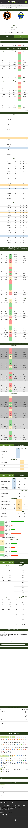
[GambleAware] (3, 824)
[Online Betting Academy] (7, 820)
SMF (9, 809)
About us (2, 823)
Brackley (24, 66)
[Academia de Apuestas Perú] (13, 820)
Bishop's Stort (24, 100)
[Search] (26, 644)
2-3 (10, 283)
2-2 (19, 88)
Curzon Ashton (9, 126)
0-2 (19, 66)
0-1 (10, 338)
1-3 (19, 90)
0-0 (10, 319)
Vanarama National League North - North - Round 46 (14, 32)
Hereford (9, 132)
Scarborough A (15, 88)
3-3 (10, 264)
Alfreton (15, 60)
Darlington (24, 62)
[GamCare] (9, 824)
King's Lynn (14, 64)
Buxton (24, 68)
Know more (25, 5)
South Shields (9, 129)
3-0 (19, 53)
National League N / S (14, 29)
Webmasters (10, 810)
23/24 (9, 45)
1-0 (19, 58)
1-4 (10, 328)
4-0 (10, 254)
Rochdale (24, 105)
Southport (14, 53)
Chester (24, 107)
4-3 (10, 269)
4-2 (10, 369)
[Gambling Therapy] (11, 824)
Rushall (9, 22)
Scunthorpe (24, 92)
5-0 (10, 354)
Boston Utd (24, 58)
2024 (9, 75)
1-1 (10, 277)
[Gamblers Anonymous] (12, 824)
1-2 (19, 70)
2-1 (19, 45)
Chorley (9, 122)
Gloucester (24, 94)
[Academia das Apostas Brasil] (5, 820)
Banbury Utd (14, 70)
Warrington (18, 22)
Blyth (9, 149)
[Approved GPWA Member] (7, 824)
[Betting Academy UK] (1, 820)
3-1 (19, 75)
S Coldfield (24, 77)
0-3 (19, 68)
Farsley (15, 96)
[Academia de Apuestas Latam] (11, 820)
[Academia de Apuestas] (9, 820)
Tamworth (9, 117)
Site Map (1, 809)
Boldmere (14, 75)
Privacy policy (9, 811)
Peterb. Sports (15, 90)
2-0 (10, 273)
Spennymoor (9, 131)
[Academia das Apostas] (3, 820)
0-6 (10, 313)
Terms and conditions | (3, 811)
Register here (12, 808)
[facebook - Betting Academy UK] (1, 818)
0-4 (10, 340)
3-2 (19, 62)
